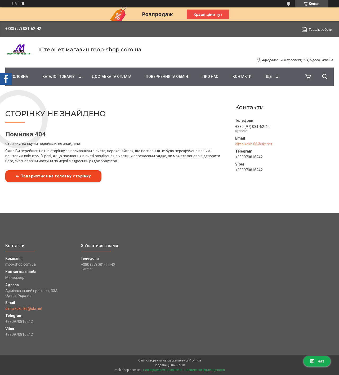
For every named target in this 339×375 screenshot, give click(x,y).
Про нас (210, 76)
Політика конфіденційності (204, 370)
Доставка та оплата (111, 76)
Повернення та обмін (167, 76)
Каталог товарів (58, 76)
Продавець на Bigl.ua (170, 365)
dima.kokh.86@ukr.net (253, 144)
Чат (317, 361)
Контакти (242, 76)
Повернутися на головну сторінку (55, 176)
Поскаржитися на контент (162, 370)
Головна (19, 76)
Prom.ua (195, 360)
